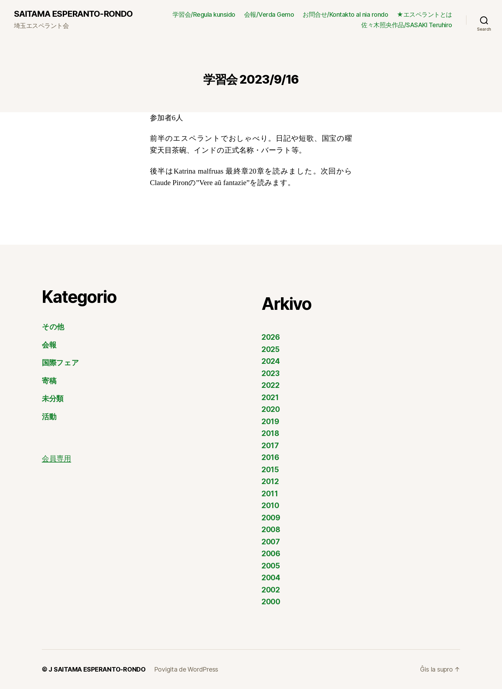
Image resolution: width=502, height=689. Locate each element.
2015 (270, 469)
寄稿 (49, 380)
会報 (49, 344)
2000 (270, 601)
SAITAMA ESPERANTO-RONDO (73, 14)
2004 (270, 577)
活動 (49, 416)
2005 (270, 565)
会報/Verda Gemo (269, 14)
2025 (270, 349)
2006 (270, 553)
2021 (270, 397)
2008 (270, 529)
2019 (270, 421)
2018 (270, 433)
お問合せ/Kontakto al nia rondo (345, 14)
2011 (269, 493)
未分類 (52, 398)
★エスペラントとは (424, 14)
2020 (270, 409)
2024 (270, 361)
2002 (270, 589)
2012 (270, 481)
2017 (270, 445)
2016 (270, 457)
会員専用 (56, 459)
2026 (270, 337)
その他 (53, 326)
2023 (270, 373)
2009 (270, 517)
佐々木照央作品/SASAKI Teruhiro (406, 25)
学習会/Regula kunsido (204, 14)
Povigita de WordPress (186, 669)
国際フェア (60, 362)
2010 (270, 505)
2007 (270, 541)
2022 (270, 385)
